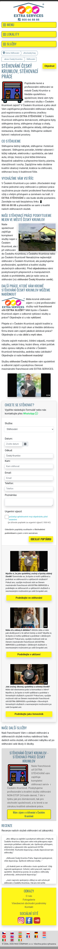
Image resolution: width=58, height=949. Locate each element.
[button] (29, 25)
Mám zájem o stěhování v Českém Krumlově (29, 814)
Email (8, 472)
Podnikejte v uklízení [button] (29, 654)
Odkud (8, 450)
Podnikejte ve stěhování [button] (29, 597)
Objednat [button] (49, 66)
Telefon (9, 483)
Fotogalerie (29, 899)
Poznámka (10, 495)
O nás (29, 896)
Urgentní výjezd (13, 511)
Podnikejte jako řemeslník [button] (29, 714)
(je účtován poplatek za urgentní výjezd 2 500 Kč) (29, 522)
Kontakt (29, 907)
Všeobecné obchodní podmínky (29, 903)
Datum (8, 438)
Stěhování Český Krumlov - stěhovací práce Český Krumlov (29, 757)
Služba (8, 423)
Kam (7, 461)
